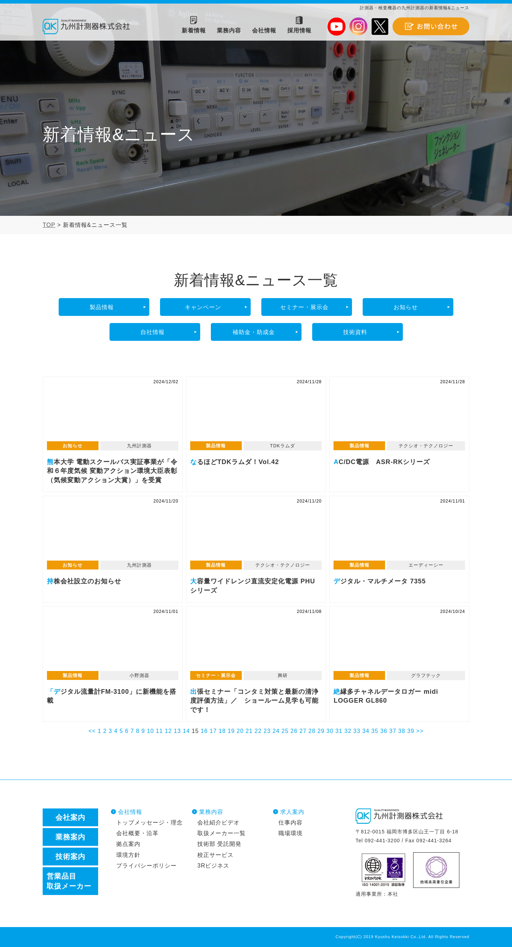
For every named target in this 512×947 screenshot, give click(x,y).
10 (150, 731)
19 (231, 731)
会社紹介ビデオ (218, 822)
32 (348, 731)
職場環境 (290, 833)
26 (294, 731)
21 (249, 731)
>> (420, 731)
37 (392, 731)
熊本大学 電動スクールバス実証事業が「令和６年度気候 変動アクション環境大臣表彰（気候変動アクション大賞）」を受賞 (112, 412)
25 (285, 731)
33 (357, 731)
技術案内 (70, 856)
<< (92, 731)
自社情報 (152, 332)
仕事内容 (290, 822)
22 (258, 731)
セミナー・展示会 (304, 307)
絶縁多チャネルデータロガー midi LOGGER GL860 (399, 642)
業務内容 (211, 812)
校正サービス (215, 855)
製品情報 (102, 307)
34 (365, 731)
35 (374, 731)
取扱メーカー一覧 (221, 833)
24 (276, 731)
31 (338, 731)
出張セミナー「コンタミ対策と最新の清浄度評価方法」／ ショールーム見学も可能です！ (256, 642)
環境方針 (128, 855)
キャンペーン (203, 307)
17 (213, 731)
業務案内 (70, 837)
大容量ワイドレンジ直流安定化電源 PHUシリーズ (256, 532)
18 (222, 731)
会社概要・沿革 (137, 833)
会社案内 (70, 817)
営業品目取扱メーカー (69, 881)
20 (240, 731)
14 (186, 731)
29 (321, 731)
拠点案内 (128, 844)
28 (312, 731)
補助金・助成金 (254, 332)
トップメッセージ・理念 (149, 822)
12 (168, 731)
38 (401, 731)
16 (204, 731)
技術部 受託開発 (219, 844)
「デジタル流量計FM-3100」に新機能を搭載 (112, 642)
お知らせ (406, 307)
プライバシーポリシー (146, 866)
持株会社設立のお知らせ (112, 532)
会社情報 (130, 812)
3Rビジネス (213, 866)
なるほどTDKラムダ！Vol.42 (256, 412)
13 (177, 731)
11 (159, 731)
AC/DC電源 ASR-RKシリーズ (399, 412)
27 (302, 731)
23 (267, 731)
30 (330, 731)
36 (384, 731)
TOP (49, 225)
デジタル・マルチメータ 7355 (399, 532)
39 (410, 731)
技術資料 (355, 332)
